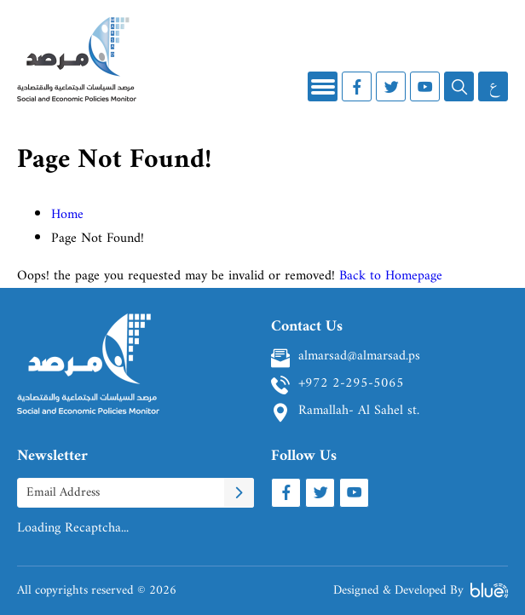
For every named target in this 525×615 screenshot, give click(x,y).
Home (67, 215)
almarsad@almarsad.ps (359, 357)
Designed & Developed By (420, 590)
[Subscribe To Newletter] (239, 493)
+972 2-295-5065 (351, 385)
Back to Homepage (390, 276)
